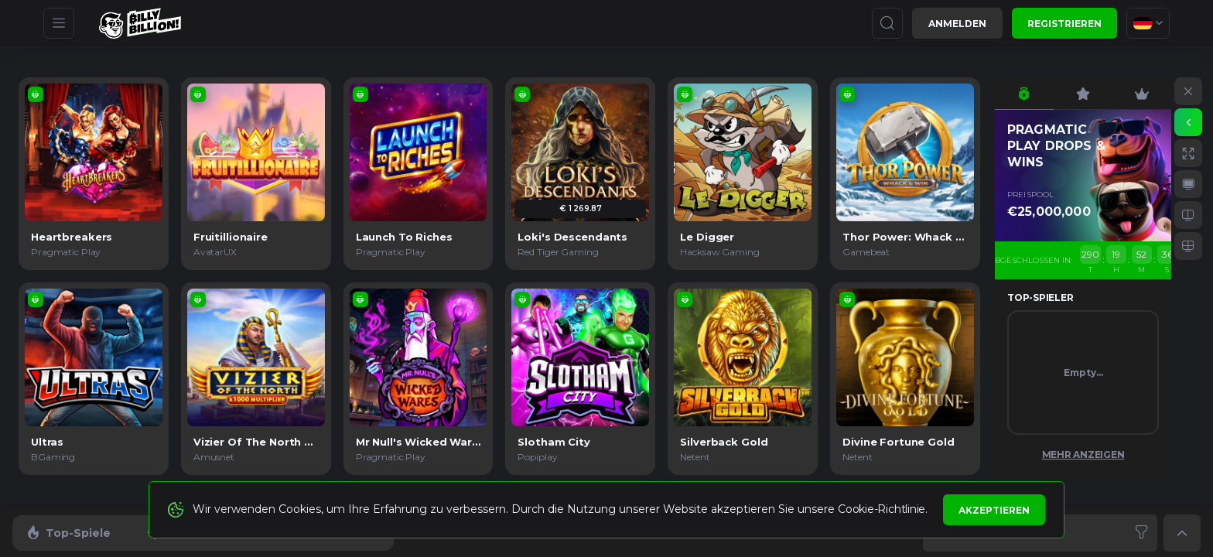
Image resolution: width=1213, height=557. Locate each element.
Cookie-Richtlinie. (883, 509)
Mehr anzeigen (1083, 454)
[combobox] (1148, 23)
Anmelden (957, 23)
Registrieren (1064, 23)
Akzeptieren (994, 510)
